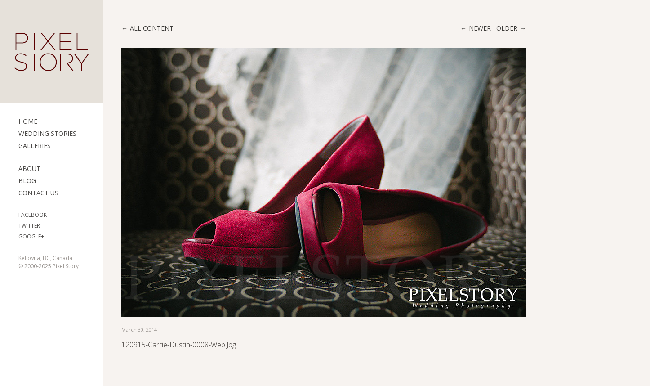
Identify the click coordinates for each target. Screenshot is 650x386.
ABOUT (29, 168)
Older (506, 28)
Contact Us (38, 193)
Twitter (29, 225)
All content (152, 28)
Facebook (32, 215)
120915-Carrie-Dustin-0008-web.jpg (178, 345)
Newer (480, 28)
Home (27, 121)
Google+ (31, 236)
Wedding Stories (47, 133)
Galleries (34, 145)
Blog (27, 180)
